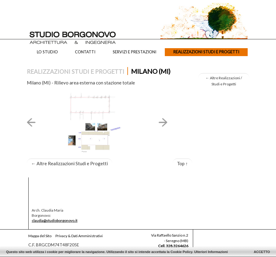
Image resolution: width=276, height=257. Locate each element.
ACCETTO (262, 252)
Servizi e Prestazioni (134, 51)
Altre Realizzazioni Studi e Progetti (69, 163)
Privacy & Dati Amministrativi (79, 236)
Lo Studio (47, 51)
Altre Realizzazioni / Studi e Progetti (224, 81)
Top (182, 163)
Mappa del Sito (39, 236)
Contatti (85, 51)
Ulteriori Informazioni (211, 252)
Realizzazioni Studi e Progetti (206, 51)
